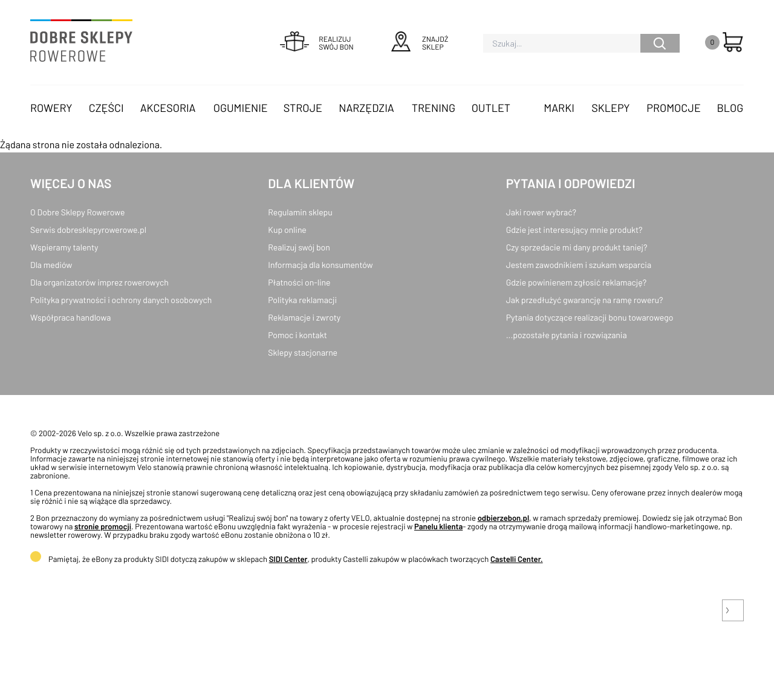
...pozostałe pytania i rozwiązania (566, 335)
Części (106, 107)
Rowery (51, 107)
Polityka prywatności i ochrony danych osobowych (121, 300)
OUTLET (491, 107)
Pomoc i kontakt (297, 335)
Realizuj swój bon (299, 247)
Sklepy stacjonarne (302, 352)
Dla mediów (51, 265)
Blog (730, 107)
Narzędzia (366, 107)
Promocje (673, 107)
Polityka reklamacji (302, 300)
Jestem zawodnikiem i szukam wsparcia (578, 265)
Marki (559, 107)
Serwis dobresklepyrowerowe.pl (88, 229)
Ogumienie (240, 107)
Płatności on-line (299, 282)
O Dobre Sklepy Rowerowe (77, 212)
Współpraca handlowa (70, 317)
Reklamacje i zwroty (304, 317)
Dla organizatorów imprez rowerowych (99, 282)
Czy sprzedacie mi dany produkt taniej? (577, 247)
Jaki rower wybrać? (541, 212)
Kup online (287, 229)
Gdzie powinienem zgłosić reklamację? (576, 282)
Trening (433, 107)
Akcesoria (168, 107)
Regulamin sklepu (300, 212)
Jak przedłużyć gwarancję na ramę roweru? (584, 300)
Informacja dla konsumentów (320, 265)
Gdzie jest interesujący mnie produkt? (574, 229)
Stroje (303, 107)
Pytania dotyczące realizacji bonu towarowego (590, 317)
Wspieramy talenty (64, 247)
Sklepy (610, 107)
